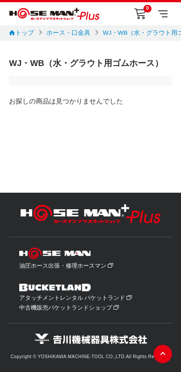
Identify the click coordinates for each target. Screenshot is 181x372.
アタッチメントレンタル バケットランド (76, 298)
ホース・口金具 (68, 32)
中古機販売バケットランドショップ (69, 308)
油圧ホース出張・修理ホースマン (66, 266)
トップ (21, 32)
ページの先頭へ (163, 354)
